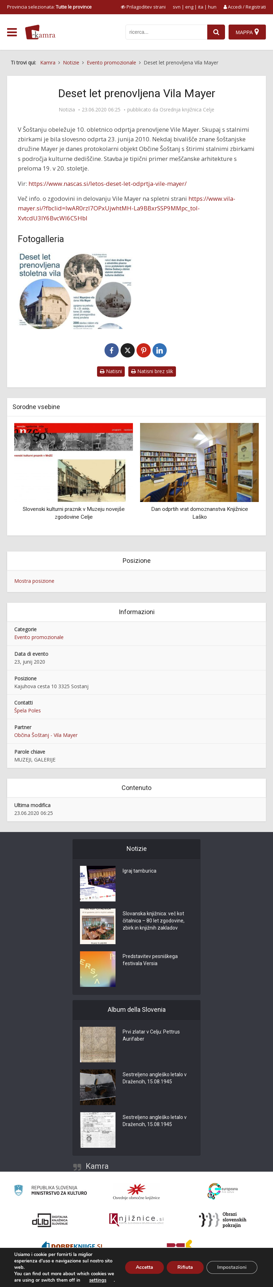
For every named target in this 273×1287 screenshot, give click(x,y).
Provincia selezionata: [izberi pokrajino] (49, 7)
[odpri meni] (12, 32)
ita (200, 7)
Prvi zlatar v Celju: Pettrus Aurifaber (151, 1035)
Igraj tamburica (139, 871)
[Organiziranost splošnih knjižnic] (136, 1191)
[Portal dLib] (50, 1220)
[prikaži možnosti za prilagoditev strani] (143, 7)
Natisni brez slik (152, 371)
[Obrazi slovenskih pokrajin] (223, 1220)
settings (97, 1280)
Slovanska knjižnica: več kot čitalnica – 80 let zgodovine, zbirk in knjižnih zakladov (153, 921)
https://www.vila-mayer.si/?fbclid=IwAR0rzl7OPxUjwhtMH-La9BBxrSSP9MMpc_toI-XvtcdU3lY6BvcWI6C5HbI (126, 208)
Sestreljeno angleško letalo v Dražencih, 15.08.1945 (155, 1078)
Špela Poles (27, 710)
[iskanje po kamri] (166, 32)
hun (212, 7)
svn (177, 7)
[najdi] (216, 32)
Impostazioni (232, 1267)
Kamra (97, 1166)
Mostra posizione (34, 580)
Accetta (144, 1267)
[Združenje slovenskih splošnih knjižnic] (136, 1220)
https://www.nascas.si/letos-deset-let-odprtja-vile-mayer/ (107, 183)
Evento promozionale (39, 637)
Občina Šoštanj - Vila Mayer (45, 735)
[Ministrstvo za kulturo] (50, 1191)
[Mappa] (247, 32)
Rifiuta (185, 1267)
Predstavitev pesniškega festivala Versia (150, 960)
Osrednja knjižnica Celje (187, 109)
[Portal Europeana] (222, 1191)
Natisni (111, 371)
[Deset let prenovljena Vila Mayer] (75, 290)
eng (189, 7)
